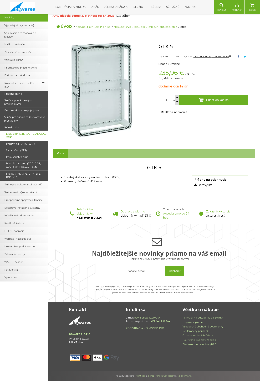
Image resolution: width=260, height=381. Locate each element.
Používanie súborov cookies (199, 340)
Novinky (9, 17)
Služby (138, 6)
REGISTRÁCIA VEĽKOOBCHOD (145, 328)
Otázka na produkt (174, 112)
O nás (95, 6)
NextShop (140, 376)
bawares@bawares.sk (147, 317)
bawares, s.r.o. (80, 334)
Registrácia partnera (69, 6)
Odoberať (175, 271)
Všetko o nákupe (116, 6)
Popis (60, 153)
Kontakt (190, 6)
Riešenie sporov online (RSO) (199, 344)
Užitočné (172, 6)
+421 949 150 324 (89, 218)
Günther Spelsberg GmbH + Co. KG (212, 56)
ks (173, 100)
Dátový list (205, 185)
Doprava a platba (192, 322)
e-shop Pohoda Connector (161, 376)
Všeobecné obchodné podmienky (202, 326)
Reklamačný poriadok (195, 331)
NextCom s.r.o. (184, 376)
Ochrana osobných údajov (197, 335)
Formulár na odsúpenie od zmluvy (202, 317)
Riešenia (155, 6)
